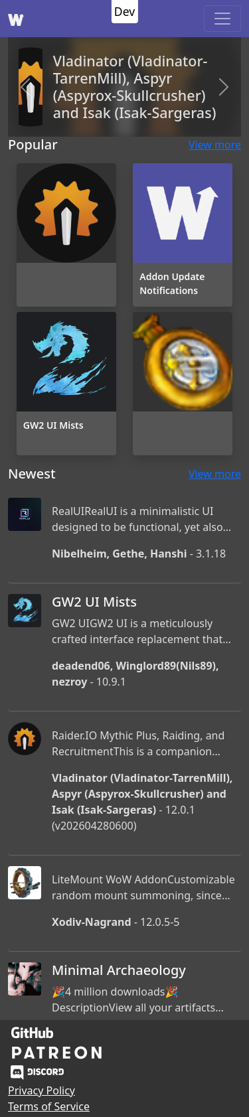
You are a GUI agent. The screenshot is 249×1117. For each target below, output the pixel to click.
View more (215, 144)
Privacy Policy (41, 1090)
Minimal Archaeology (119, 970)
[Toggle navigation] (222, 18)
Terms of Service (49, 1106)
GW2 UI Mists (94, 602)
